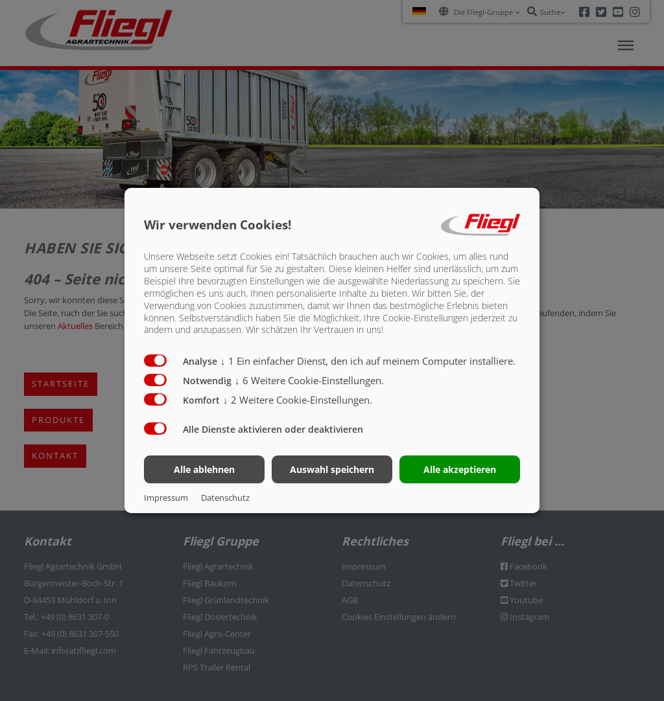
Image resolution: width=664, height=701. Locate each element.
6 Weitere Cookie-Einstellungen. (309, 380)
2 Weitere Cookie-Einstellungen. (297, 399)
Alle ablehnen (204, 469)
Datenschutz (225, 497)
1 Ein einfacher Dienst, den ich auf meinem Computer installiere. (368, 360)
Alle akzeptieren (459, 469)
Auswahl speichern (332, 469)
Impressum (166, 497)
